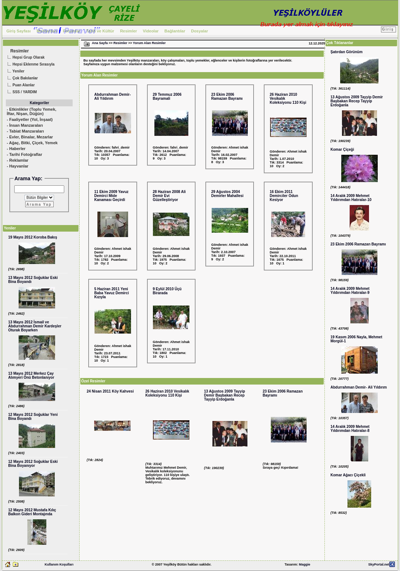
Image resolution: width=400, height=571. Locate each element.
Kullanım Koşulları (59, 564)
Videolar (150, 31)
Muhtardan (46, 31)
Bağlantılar (175, 31)
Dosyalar (199, 31)
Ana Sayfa (100, 43)
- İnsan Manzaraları (25, 125)
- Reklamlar (17, 160)
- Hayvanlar (17, 166)
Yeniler (15, 71)
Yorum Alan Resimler (149, 43)
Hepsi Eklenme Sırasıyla (30, 64)
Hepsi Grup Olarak (25, 57)
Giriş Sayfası (18, 31)
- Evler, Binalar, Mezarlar (30, 137)
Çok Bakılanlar (22, 78)
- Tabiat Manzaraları (25, 131)
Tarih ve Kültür (100, 31)
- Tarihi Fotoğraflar (24, 154)
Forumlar (71, 31)
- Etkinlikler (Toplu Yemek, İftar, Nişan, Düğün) (31, 111)
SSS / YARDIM (21, 92)
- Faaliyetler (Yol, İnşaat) (30, 119)
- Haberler (16, 148)
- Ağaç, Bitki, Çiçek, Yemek (32, 143)
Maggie (304, 564)
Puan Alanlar (20, 85)
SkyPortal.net (378, 564)
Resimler (128, 31)
